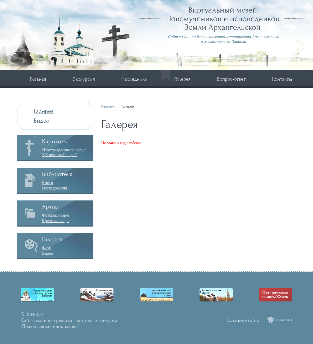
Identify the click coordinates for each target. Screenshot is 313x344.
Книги (47, 182)
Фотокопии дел (55, 215)
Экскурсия (84, 79)
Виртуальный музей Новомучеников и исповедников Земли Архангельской (222, 18)
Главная (38, 79)
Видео (42, 120)
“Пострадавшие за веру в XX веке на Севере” (64, 152)
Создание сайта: (244, 320)
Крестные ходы (55, 220)
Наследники (134, 79)
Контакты (282, 79)
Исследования (54, 188)
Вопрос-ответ (231, 79)
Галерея (182, 79)
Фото (46, 248)
